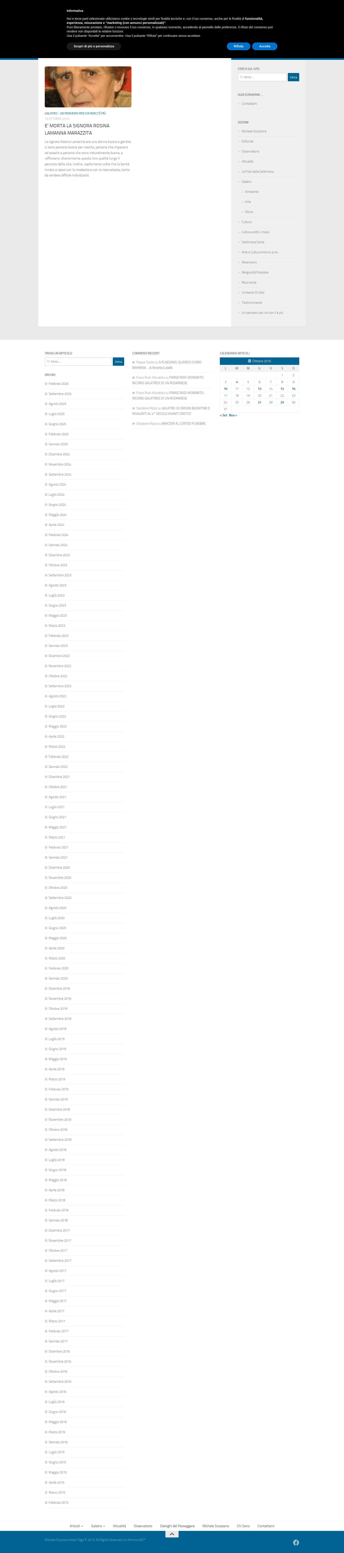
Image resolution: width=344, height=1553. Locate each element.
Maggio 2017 (58, 1301)
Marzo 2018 (57, 1200)
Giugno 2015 (57, 1462)
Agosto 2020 (57, 908)
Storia (249, 212)
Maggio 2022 (58, 726)
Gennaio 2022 (58, 767)
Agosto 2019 (57, 1029)
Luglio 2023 (56, 595)
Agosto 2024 (57, 484)
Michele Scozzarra (181, 41)
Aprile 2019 (56, 1069)
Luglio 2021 (56, 807)
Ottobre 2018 (58, 1130)
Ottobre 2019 (58, 1009)
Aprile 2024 (56, 525)
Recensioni (249, 262)
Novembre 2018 (60, 1120)
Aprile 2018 (56, 1190)
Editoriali (247, 141)
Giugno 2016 (57, 1412)
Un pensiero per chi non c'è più (83, 113)
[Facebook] (296, 53)
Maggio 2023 (58, 616)
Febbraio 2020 (58, 968)
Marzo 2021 (57, 837)
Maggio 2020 (58, 938)
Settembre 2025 (60, 394)
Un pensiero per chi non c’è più (262, 313)
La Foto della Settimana (258, 172)
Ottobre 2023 (58, 565)
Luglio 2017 (56, 1281)
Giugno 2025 (57, 424)
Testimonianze (252, 303)
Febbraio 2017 (58, 1331)
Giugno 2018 (57, 1170)
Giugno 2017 (57, 1291)
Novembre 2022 (60, 666)
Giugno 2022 (57, 716)
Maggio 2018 (58, 1180)
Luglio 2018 (56, 1160)
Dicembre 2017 (59, 1230)
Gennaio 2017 (58, 1341)
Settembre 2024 (60, 474)
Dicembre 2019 (59, 988)
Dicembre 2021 (59, 777)
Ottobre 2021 (58, 787)
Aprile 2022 (56, 736)
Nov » (233, 415)
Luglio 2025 (56, 414)
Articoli (50, 41)
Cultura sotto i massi (255, 232)
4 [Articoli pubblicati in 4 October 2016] (237, 382)
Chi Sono (207, 41)
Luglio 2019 (56, 1039)
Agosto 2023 (57, 585)
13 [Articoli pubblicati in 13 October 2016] (259, 389)
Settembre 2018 (60, 1140)
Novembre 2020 (60, 878)
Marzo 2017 (57, 1321)
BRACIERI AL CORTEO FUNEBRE (184, 424)
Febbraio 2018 (58, 1210)
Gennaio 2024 (58, 545)
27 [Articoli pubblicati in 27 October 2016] (259, 402)
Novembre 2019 (60, 999)
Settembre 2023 (60, 575)
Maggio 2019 (58, 1059)
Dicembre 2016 (59, 1351)
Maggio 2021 (58, 827)
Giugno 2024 (57, 505)
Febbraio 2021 (58, 847)
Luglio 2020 (56, 918)
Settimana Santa (253, 242)
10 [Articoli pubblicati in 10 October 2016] (225, 389)
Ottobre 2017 (58, 1251)
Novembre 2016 (60, 1361)
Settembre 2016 (60, 1382)
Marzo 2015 (57, 1492)
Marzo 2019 (57, 1079)
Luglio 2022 (56, 706)
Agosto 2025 (57, 404)
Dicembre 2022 (59, 656)
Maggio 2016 (58, 1422)
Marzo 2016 (57, 1432)
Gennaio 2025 (58, 444)
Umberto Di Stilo (253, 293)
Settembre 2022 (60, 686)
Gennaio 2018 (58, 1220)
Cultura (246, 222)
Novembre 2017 (60, 1240)
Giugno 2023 (57, 605)
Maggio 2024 (58, 515)
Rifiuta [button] (239, 1541)
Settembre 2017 (60, 1261)
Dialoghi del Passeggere (145, 41)
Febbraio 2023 (58, 636)
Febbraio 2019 (58, 1089)
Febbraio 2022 (58, 757)
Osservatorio (112, 41)
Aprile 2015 (56, 1482)
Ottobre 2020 (58, 888)
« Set (223, 415)
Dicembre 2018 (59, 1109)
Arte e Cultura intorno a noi (260, 252)
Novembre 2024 (60, 464)
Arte (248, 202)
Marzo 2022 (57, 747)
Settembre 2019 (60, 1019)
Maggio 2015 (58, 1472)
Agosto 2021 (57, 797)
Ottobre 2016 (58, 1372)
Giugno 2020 (57, 928)
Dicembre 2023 (59, 555)
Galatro (69, 41)
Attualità (90, 41)
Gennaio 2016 (58, 1442)
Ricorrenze (249, 282)
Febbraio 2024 (58, 535)
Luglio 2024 (56, 495)
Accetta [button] (264, 1541)
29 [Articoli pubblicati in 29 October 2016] (282, 402)
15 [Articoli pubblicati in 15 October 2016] (282, 389)
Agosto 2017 (57, 1271)
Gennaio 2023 (58, 646)
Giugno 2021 (57, 817)
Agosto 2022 (57, 696)
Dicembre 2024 (59, 454)
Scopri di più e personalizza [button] (94, 1541)
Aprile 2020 (56, 948)
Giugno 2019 (57, 1049)
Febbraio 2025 (58, 434)
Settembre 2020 (60, 898)
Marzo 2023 (57, 626)
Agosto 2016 (57, 1392)
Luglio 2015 (56, 1452)
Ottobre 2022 (58, 676)
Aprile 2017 (56, 1311)
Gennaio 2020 (58, 978)
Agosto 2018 (57, 1150)
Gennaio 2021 (58, 857)
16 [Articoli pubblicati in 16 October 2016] (293, 389)
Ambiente (252, 192)
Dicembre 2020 (59, 868)
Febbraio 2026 (58, 384)
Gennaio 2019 (58, 1099)
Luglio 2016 (56, 1402)
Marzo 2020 (57, 958)
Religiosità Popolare (255, 272)
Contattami (228, 41)
